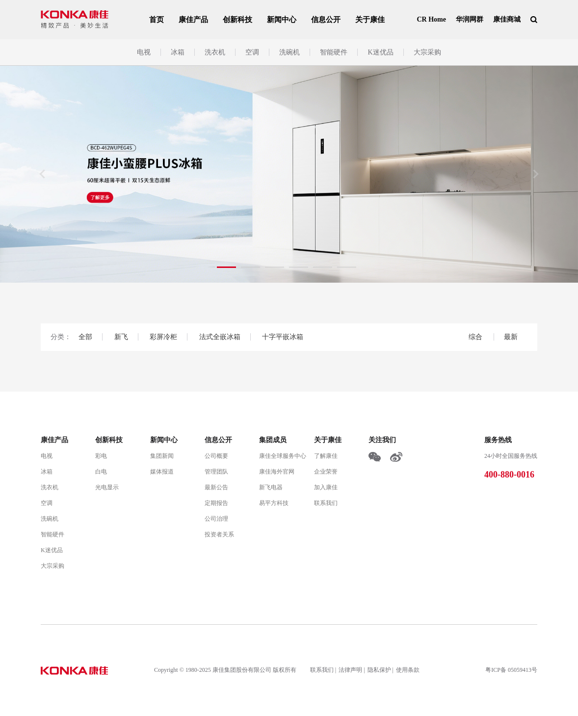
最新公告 (216, 487)
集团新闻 (162, 455)
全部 (85, 337)
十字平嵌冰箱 (282, 337)
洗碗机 (289, 52)
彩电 (101, 455)
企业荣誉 (326, 471)
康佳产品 (193, 20)
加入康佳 (326, 487)
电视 (144, 52)
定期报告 (216, 503)
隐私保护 (379, 669)
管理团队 (216, 471)
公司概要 (216, 455)
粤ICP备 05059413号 (511, 669)
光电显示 (107, 487)
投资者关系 (219, 534)
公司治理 (216, 518)
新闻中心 (281, 20)
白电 (101, 471)
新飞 (121, 337)
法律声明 (350, 669)
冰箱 (177, 52)
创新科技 (237, 20)
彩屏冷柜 (163, 337)
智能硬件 (333, 52)
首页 (156, 20)
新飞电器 (271, 487)
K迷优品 (380, 52)
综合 (476, 337)
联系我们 (326, 503)
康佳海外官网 (276, 471)
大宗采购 (427, 52)
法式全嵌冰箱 (219, 337)
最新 (511, 337)
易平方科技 (274, 503)
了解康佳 (326, 455)
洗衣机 (215, 52)
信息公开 (326, 20)
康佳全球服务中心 (282, 455)
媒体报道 (162, 471)
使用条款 (408, 669)
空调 (252, 52)
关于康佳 (370, 20)
